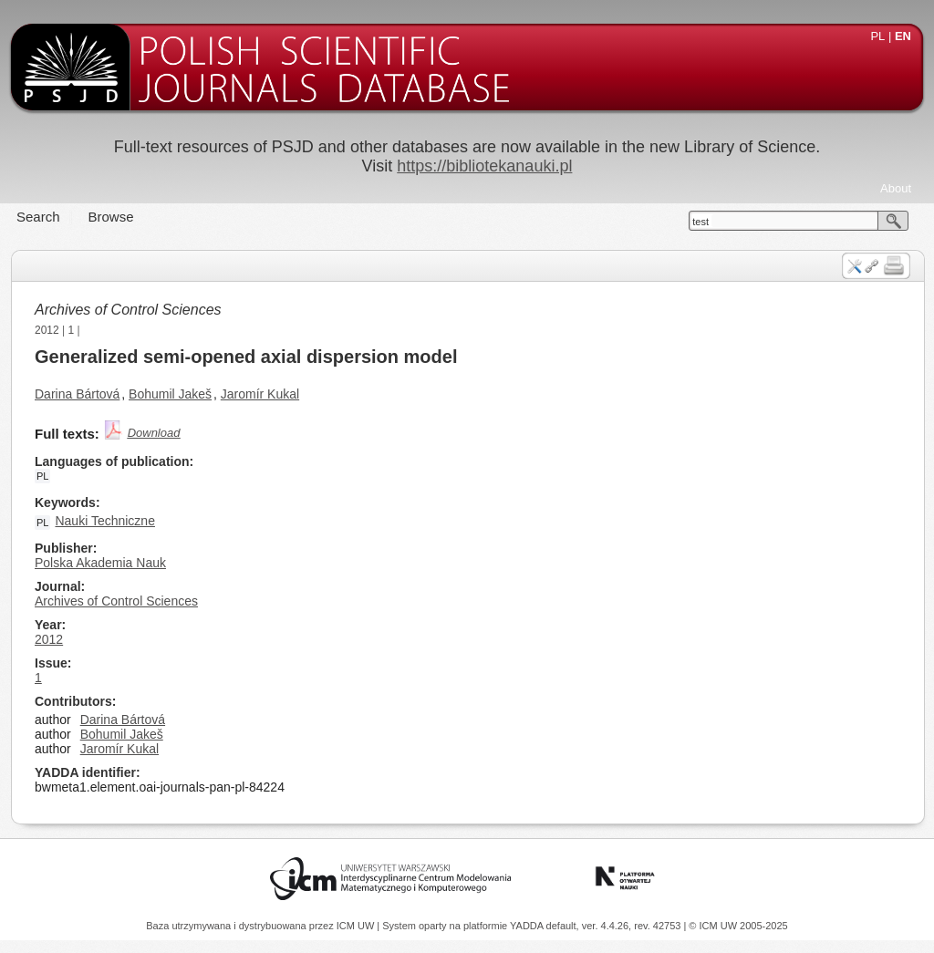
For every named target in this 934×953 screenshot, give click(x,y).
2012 (47, 330)
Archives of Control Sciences (128, 309)
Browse (111, 216)
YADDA (528, 925)
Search (38, 216)
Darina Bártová (77, 394)
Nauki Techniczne (104, 520)
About (895, 188)
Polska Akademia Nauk (100, 562)
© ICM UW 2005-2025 (738, 925)
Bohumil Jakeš (170, 394)
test (700, 221)
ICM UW (357, 925)
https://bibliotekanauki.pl (484, 166)
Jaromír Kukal (260, 394)
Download (154, 433)
